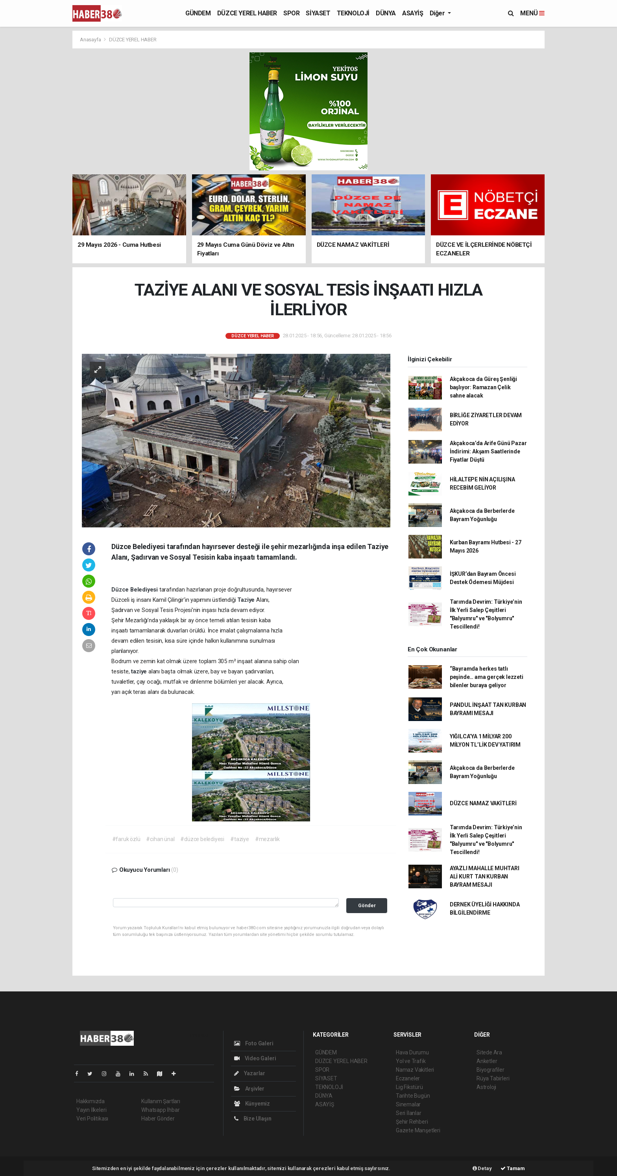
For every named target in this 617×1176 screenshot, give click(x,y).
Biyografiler (490, 1070)
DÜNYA (386, 13)
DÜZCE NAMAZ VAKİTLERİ (483, 803)
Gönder (367, 905)
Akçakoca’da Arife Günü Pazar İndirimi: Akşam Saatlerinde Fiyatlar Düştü (488, 451)
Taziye (246, 599)
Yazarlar (249, 1073)
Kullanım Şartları (160, 1101)
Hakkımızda (90, 1101)
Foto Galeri (253, 1043)
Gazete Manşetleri (418, 1130)
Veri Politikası (92, 1118)
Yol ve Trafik (411, 1061)
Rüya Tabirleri (493, 1078)
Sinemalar (408, 1104)
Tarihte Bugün (413, 1096)
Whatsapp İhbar (160, 1110)
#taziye (239, 839)
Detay (482, 1168)
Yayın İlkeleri (91, 1110)
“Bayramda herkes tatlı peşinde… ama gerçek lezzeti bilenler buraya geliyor (486, 677)
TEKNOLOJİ (353, 13)
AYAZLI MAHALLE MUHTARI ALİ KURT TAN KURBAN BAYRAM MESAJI (484, 876)
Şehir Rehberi (412, 1122)
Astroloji (486, 1087)
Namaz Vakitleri (415, 1070)
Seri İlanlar (408, 1113)
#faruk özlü (126, 839)
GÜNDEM (198, 13)
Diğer (438, 13)
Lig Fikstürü (409, 1087)
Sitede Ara (489, 1052)
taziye (139, 671)
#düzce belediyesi (202, 839)
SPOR (291, 13)
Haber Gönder (158, 1118)
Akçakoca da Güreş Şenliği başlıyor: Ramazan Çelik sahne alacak (483, 387)
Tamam (513, 1168)
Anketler (487, 1061)
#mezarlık (267, 839)
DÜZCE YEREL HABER (247, 13)
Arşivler (249, 1088)
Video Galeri (255, 1058)
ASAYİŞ (412, 13)
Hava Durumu (412, 1052)
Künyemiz (252, 1103)
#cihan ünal (160, 839)
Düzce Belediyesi (135, 589)
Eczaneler (408, 1078)
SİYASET (318, 13)
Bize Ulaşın (253, 1118)
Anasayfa (91, 40)
